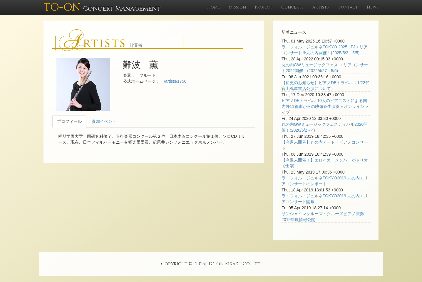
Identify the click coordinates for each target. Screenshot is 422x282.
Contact (348, 7)
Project (263, 7)
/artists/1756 (175, 81)
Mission (237, 7)
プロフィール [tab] (69, 121)
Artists (320, 7)
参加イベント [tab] (104, 121)
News (373, 7)
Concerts (292, 7)
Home (213, 7)
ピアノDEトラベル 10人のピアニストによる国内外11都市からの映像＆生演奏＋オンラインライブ (325, 106)
